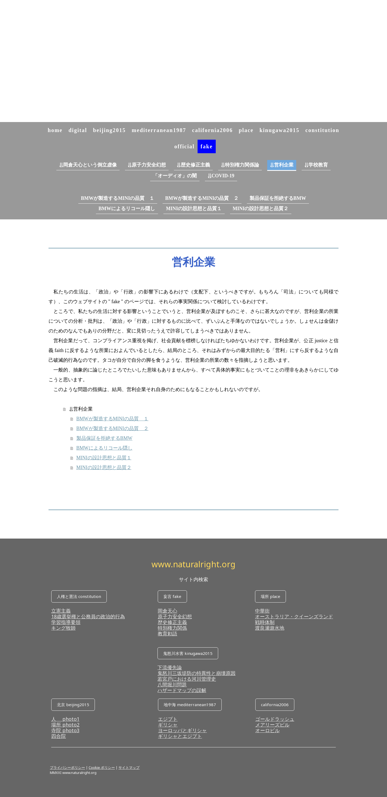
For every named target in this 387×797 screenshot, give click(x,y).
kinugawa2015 (279, 130)
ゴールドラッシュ (274, 719)
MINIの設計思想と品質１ (194, 208)
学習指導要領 (65, 622)
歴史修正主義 (172, 622)
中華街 (262, 610)
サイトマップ (129, 767)
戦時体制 (265, 622)
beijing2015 (109, 130)
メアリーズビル (272, 724)
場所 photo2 (65, 724)
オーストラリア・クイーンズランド (294, 616)
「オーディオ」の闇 (175, 175)
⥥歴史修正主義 (193, 165)
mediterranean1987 (159, 130)
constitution (322, 130)
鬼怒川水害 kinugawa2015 (187, 653)
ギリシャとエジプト (180, 736)
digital (78, 130)
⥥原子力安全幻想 (147, 165)
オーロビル (267, 730)
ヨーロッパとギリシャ (182, 730)
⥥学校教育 (316, 165)
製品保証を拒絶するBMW (278, 198)
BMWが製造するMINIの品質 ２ (202, 198)
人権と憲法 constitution (79, 596)
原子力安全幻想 (175, 616)
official (184, 146)
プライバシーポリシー (67, 767)
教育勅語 (167, 633)
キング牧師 (63, 628)
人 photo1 (65, 719)
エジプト (168, 719)
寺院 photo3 (65, 730)
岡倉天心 (167, 610)
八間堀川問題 (172, 684)
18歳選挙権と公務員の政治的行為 (88, 616)
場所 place (270, 596)
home (55, 130)
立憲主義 (61, 610)
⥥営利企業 (282, 165)
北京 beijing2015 (73, 704)
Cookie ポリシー (102, 767)
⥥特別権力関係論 (240, 165)
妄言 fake (172, 596)
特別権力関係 (172, 628)
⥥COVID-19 (221, 175)
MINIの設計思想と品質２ (261, 208)
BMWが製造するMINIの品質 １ (117, 198)
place (246, 130)
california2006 (212, 130)
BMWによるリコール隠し (127, 208)
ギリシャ (168, 724)
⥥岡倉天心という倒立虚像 (88, 165)
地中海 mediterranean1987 (190, 704)
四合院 (58, 736)
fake (207, 146)
